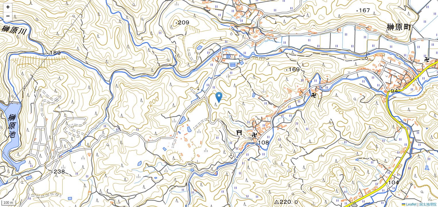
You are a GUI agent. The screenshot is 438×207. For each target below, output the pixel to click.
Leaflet (409, 204)
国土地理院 (428, 204)
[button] (218, 97)
